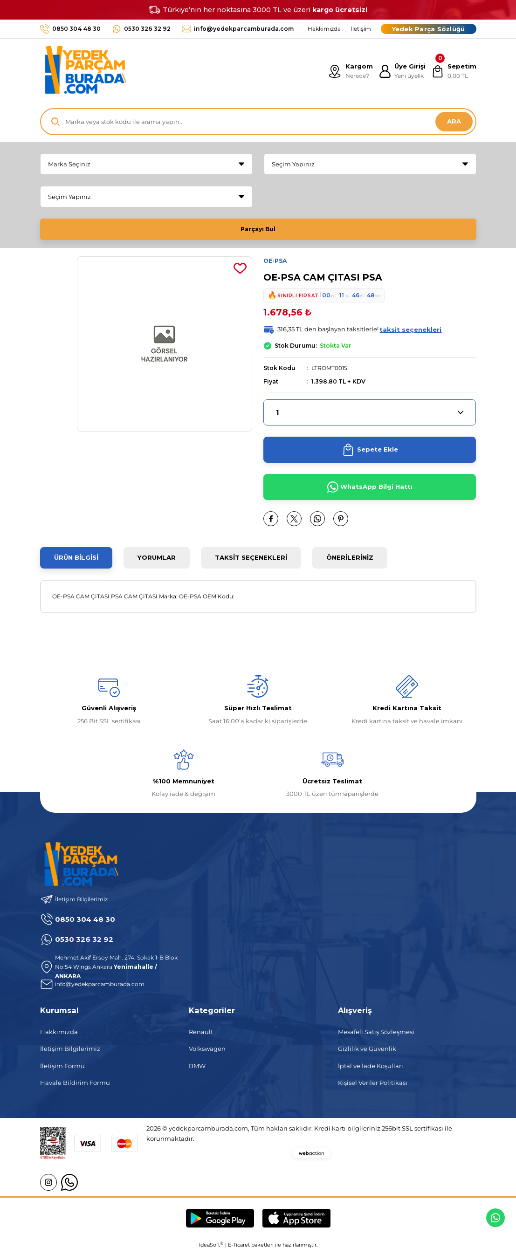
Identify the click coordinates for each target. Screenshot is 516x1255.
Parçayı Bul (258, 229)
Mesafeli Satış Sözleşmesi (376, 1035)
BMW (197, 1069)
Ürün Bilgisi (76, 561)
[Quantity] (369, 416)
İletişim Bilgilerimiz (70, 1052)
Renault (201, 1035)
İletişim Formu (62, 1069)
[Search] (258, 121)
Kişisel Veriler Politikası (372, 1086)
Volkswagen (207, 1052)
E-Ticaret (239, 1248)
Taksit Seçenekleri (251, 561)
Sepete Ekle (369, 453)
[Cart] (453, 71)
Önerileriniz (349, 561)
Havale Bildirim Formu (75, 1086)
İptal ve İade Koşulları (370, 1069)
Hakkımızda (59, 1035)
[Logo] (83, 71)
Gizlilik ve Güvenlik (367, 1052)
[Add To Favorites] (240, 271)
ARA (454, 121)
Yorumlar (157, 561)
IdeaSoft (211, 1248)
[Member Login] (400, 71)
